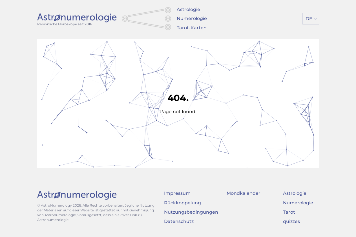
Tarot (289, 212)
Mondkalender (243, 193)
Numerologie (192, 18)
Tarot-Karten (192, 27)
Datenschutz (179, 221)
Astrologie (188, 9)
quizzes (291, 221)
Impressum (177, 193)
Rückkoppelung (182, 202)
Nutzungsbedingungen (191, 212)
